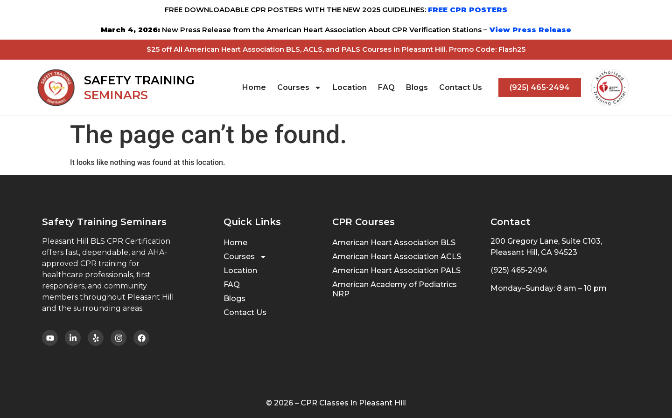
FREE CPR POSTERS (467, 9)
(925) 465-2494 (518, 270)
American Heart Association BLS (393, 242)
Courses (299, 87)
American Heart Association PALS (396, 270)
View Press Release (529, 29)
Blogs (417, 87)
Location (350, 87)
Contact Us (460, 87)
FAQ (386, 87)
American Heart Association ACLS (396, 256)
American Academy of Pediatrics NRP (394, 289)
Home (254, 87)
